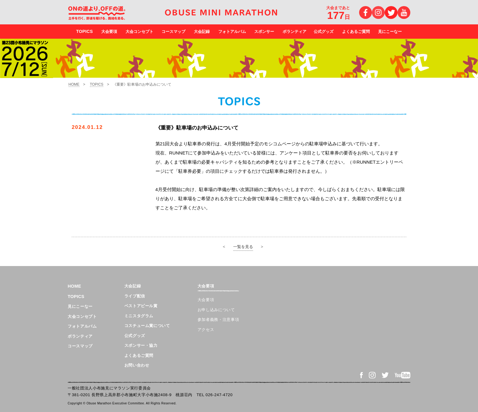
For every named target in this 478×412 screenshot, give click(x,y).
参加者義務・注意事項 (218, 319)
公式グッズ (324, 31)
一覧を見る (243, 246)
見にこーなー (390, 31)
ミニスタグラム (139, 316)
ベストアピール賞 (141, 306)
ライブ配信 (134, 296)
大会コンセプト (139, 31)
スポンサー (264, 31)
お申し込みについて (216, 309)
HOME (74, 84)
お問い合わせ (136, 365)
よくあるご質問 (356, 31)
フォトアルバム (232, 31)
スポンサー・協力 (141, 345)
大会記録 (202, 31)
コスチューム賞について (147, 325)
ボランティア (294, 31)
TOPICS (96, 84)
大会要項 (109, 31)
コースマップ (173, 31)
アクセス (206, 329)
